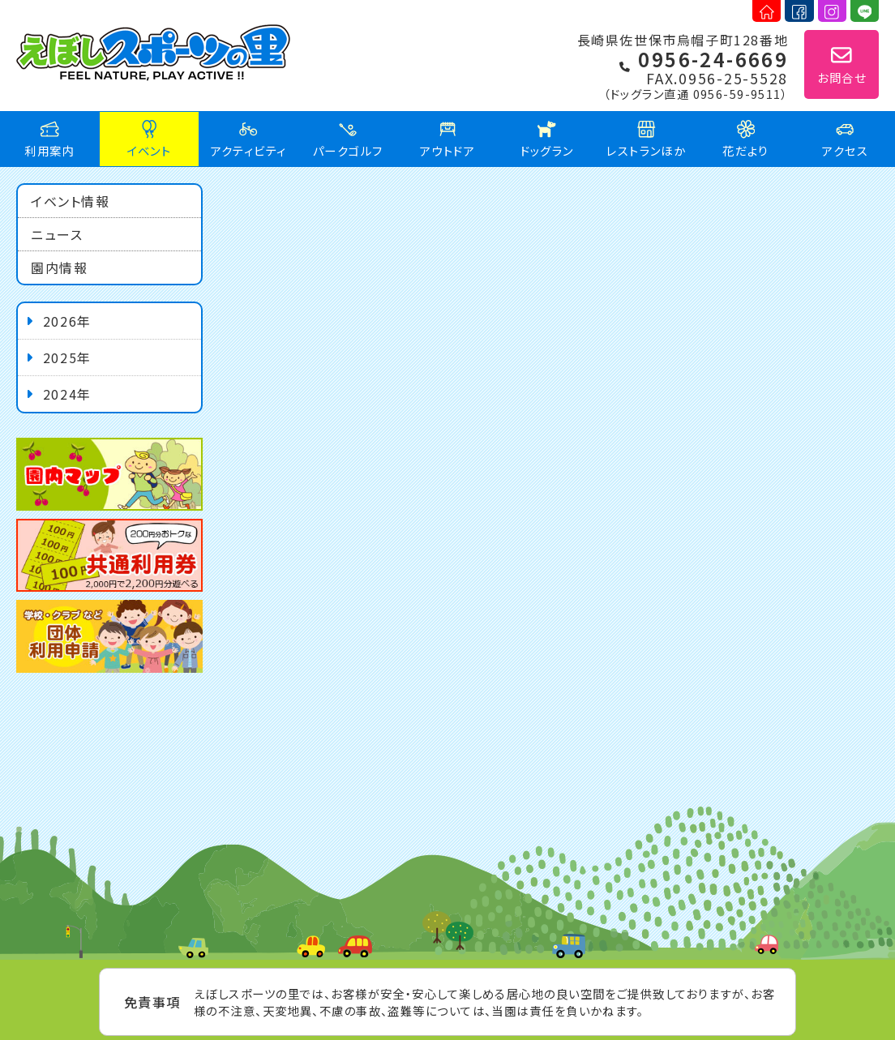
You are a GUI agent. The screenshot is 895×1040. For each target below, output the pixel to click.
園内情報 (59, 267)
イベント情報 (70, 201)
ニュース (57, 234)
